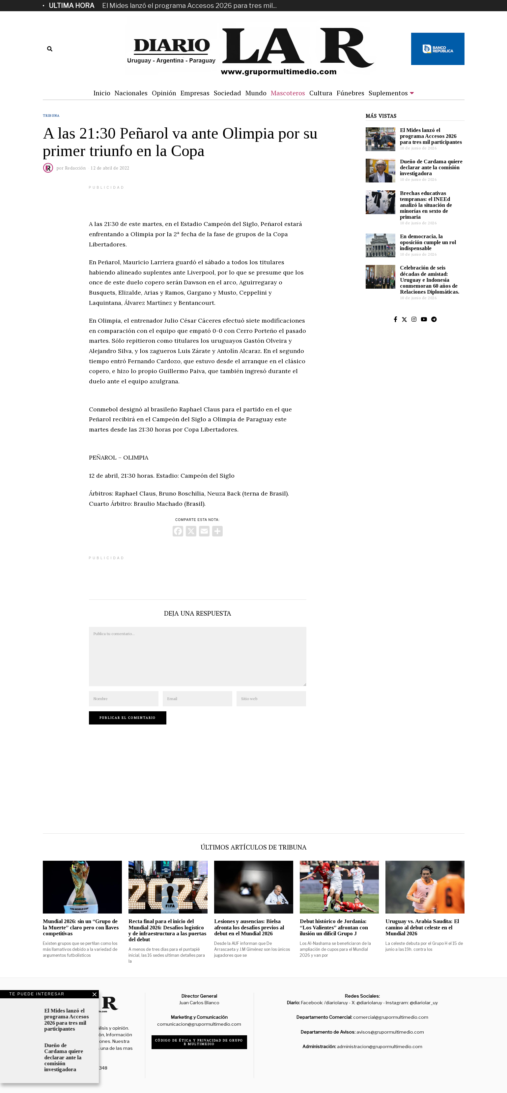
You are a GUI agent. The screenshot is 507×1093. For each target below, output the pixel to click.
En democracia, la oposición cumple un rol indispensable (428, 242)
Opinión (164, 92)
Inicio (101, 92)
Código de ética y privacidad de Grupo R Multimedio (199, 1042)
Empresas (195, 92)
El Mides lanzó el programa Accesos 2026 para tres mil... (189, 6)
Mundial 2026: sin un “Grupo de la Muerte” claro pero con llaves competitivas (81, 927)
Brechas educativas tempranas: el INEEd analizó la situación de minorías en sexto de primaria (426, 205)
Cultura (320, 92)
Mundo (256, 92)
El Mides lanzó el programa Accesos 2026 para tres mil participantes (431, 136)
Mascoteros (288, 92)
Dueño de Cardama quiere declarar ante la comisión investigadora (431, 167)
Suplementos (388, 92)
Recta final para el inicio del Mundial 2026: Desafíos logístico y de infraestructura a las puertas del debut (167, 930)
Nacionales (131, 92)
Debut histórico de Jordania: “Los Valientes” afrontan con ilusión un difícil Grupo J (334, 927)
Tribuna (51, 115)
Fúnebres (350, 92)
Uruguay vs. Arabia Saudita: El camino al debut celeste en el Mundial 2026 (422, 927)
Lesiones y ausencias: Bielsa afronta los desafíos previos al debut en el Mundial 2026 (249, 927)
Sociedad (227, 92)
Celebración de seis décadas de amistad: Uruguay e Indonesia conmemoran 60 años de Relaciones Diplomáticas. (429, 280)
